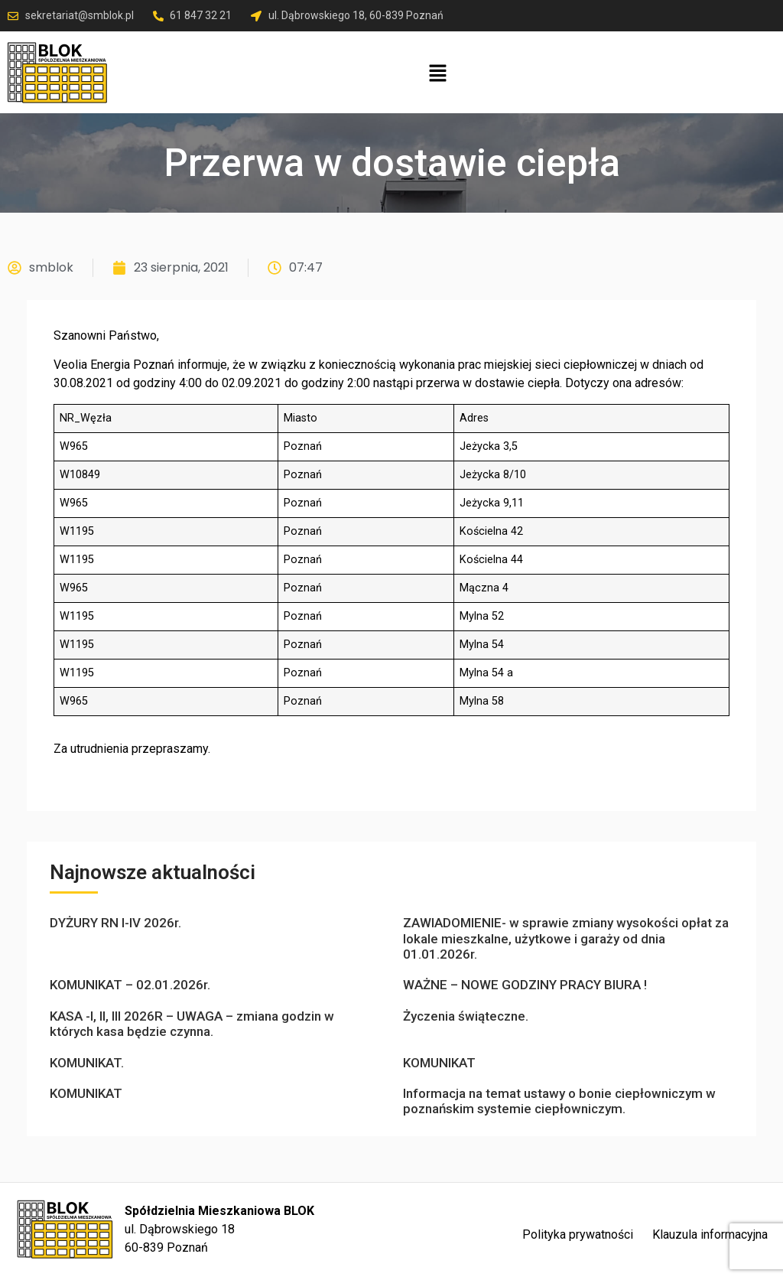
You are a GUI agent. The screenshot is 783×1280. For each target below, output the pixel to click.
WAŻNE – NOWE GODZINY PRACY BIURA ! (525, 984)
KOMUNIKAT (439, 1062)
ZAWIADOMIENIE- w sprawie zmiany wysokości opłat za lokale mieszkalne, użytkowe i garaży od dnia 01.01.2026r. (566, 938)
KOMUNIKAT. (87, 1062)
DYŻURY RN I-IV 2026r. (115, 922)
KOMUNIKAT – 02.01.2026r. (130, 984)
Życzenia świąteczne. (465, 1016)
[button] (437, 74)
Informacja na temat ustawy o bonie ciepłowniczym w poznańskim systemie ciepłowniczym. (559, 1101)
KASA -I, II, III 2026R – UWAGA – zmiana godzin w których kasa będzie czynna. (192, 1023)
